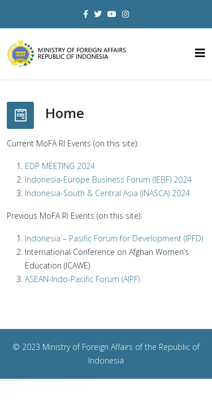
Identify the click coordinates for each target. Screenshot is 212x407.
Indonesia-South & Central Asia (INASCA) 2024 (107, 193)
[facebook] (85, 13)
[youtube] (111, 13)
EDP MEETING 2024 (60, 166)
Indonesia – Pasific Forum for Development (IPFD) (114, 238)
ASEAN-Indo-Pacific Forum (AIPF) (82, 279)
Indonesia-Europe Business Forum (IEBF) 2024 (108, 179)
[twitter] (98, 13)
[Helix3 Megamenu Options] (200, 52)
